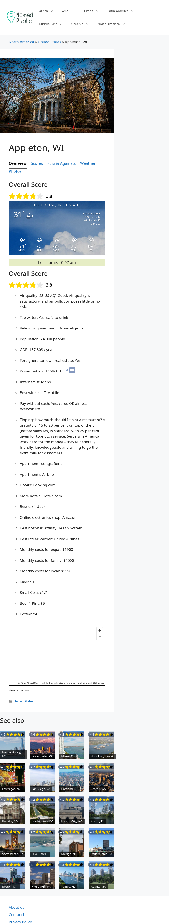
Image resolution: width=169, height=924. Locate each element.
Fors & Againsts (61, 163)
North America (114, 23)
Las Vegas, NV (11, 789)
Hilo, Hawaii (39, 854)
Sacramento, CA (12, 854)
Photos (15, 171)
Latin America (123, 10)
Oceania (82, 23)
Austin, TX (97, 821)
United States (49, 41)
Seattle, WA (98, 789)
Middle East (53, 23)
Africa (48, 10)
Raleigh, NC (68, 854)
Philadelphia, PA (101, 854)
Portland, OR (69, 789)
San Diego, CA (41, 789)
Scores (37, 163)
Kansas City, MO (72, 821)
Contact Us (18, 914)
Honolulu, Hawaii (102, 756)
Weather (88, 163)
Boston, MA (9, 886)
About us (16, 907)
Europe (92, 10)
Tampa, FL (68, 886)
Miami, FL (67, 756)
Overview (18, 163)
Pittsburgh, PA (41, 886)
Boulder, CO (10, 821)
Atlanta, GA (98, 886)
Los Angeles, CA (42, 756)
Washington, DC (42, 821)
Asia (70, 10)
